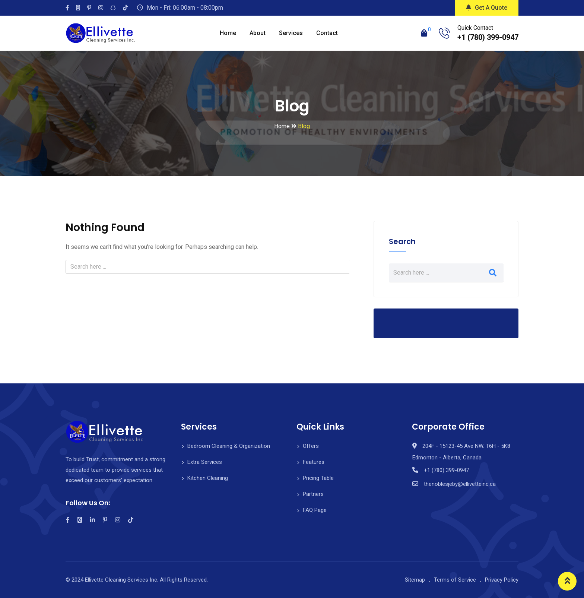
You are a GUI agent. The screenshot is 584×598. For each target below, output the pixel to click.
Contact (327, 33)
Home (228, 33)
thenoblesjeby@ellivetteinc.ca (460, 484)
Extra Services (204, 462)
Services (291, 33)
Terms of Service (455, 579)
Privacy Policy (501, 579)
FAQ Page (315, 510)
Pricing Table (318, 478)
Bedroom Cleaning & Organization (228, 446)
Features (313, 462)
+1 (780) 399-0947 (487, 37)
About (258, 33)
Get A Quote (486, 7)
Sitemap (415, 579)
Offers (311, 446)
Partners (313, 494)
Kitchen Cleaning (207, 478)
